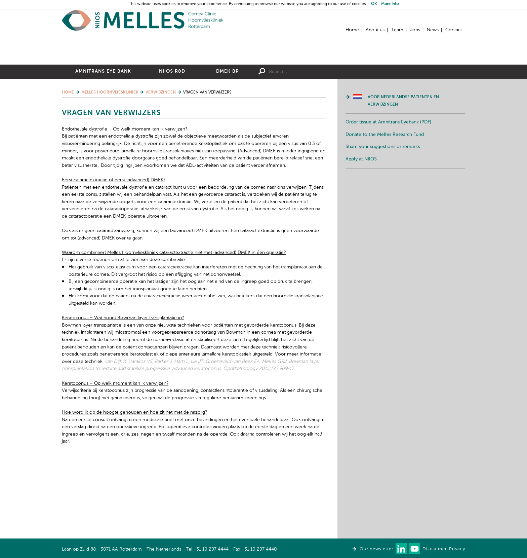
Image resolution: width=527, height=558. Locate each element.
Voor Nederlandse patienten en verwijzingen (403, 174)
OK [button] (374, 4)
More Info (390, 4)
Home (142, 20)
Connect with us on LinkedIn (401, 548)
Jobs (415, 30)
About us (375, 30)
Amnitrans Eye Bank (103, 145)
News (433, 30)
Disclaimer (434, 549)
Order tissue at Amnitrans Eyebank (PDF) (388, 195)
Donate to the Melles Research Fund (385, 208)
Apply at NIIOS (361, 232)
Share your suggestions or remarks (383, 220)
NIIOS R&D (172, 145)
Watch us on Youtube (414, 548)
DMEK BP (227, 145)
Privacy (457, 549)
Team (397, 30)
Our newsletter (376, 549)
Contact (453, 30)
